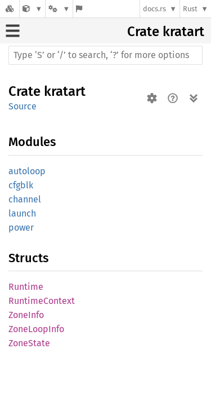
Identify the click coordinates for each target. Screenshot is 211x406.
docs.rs (154, 9)
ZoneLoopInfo (36, 329)
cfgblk (20, 185)
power (21, 227)
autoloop (27, 171)
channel (24, 199)
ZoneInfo (26, 315)
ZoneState (29, 343)
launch (22, 213)
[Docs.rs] (9, 8)
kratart (183, 31)
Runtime (25, 286)
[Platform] (59, 8)
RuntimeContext (41, 300)
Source (22, 106)
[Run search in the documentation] (105, 55)
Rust (190, 9)
